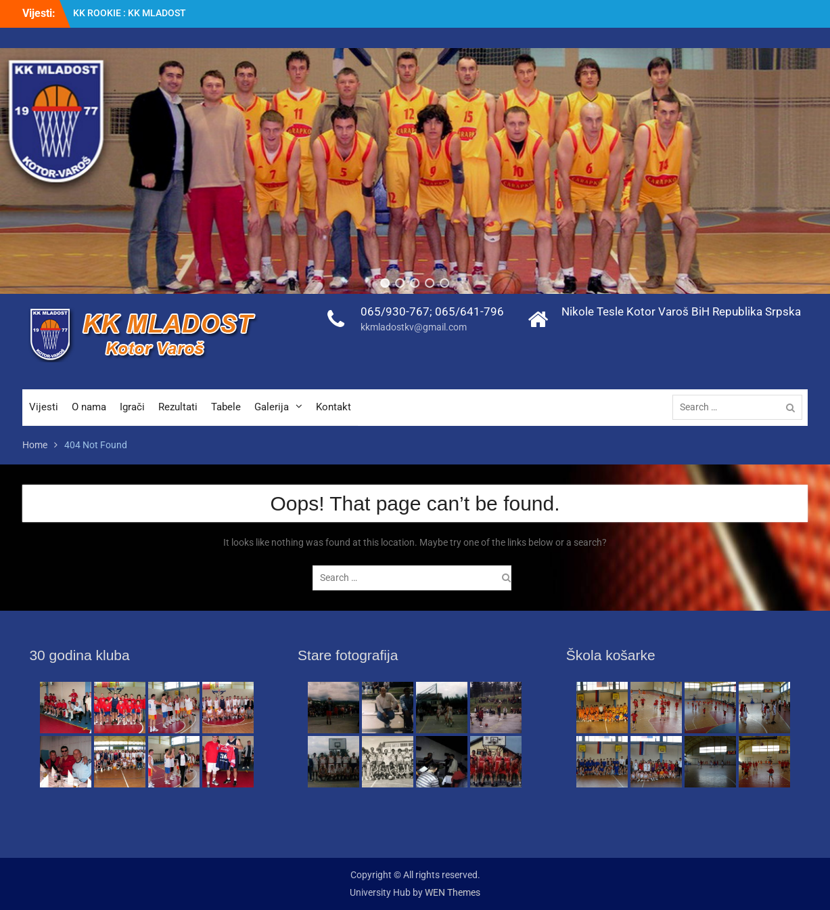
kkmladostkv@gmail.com (414, 327)
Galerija (271, 407)
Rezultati (178, 407)
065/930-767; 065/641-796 (432, 311)
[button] (385, 283)
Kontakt (333, 407)
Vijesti (43, 407)
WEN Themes (452, 892)
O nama (89, 407)
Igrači (132, 407)
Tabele (226, 407)
